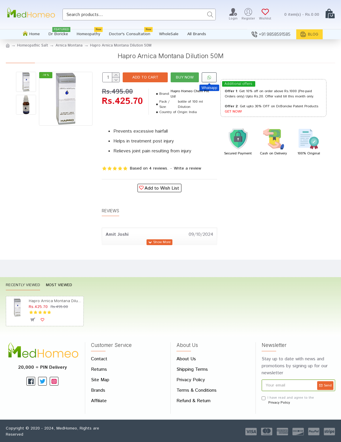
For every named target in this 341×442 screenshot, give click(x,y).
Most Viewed (59, 285)
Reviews (110, 210)
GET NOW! (233, 111)
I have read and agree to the (288, 400)
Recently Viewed (23, 285)
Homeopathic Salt (32, 45)
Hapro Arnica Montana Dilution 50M (55, 300)
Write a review (187, 168)
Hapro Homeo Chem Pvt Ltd (190, 94)
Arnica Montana (69, 45)
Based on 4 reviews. (149, 168)
